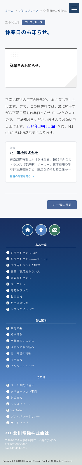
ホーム (9, 10)
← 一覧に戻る (62, 204)
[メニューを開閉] (74, 8)
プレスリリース (28, 10)
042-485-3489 (18, 444)
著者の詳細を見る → (22, 176)
